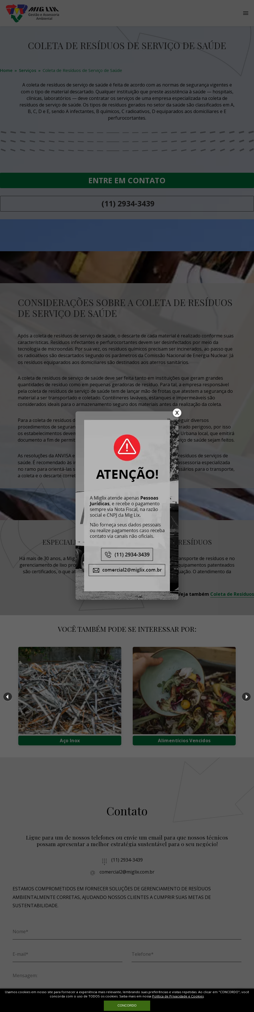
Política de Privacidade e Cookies (178, 996)
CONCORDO (127, 1005)
